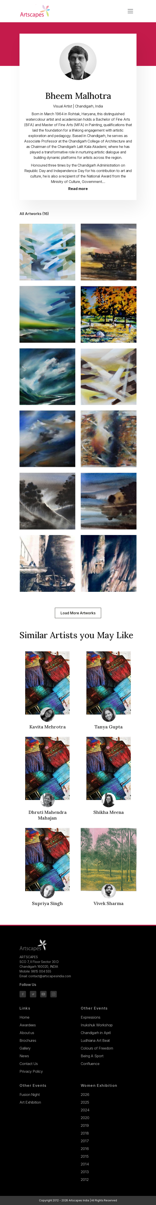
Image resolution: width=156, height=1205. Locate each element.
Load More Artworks (78, 613)
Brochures (28, 1040)
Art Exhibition (30, 1102)
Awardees (28, 1025)
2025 (85, 1102)
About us (27, 1032)
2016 (85, 1148)
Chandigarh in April (96, 1032)
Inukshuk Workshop (97, 1025)
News (24, 1056)
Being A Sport (92, 1056)
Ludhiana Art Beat (95, 1040)
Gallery (25, 1048)
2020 (85, 1117)
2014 (85, 1164)
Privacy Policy (31, 1071)
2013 (85, 1172)
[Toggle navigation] (130, 11)
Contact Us (29, 1063)
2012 (85, 1179)
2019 (85, 1125)
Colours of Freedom (97, 1048)
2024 (85, 1110)
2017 (85, 1141)
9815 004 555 (41, 971)
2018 (85, 1133)
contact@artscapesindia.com (49, 976)
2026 (85, 1094)
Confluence (90, 1063)
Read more (78, 189)
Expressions (90, 1017)
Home (24, 1017)
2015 (85, 1156)
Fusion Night (30, 1094)
